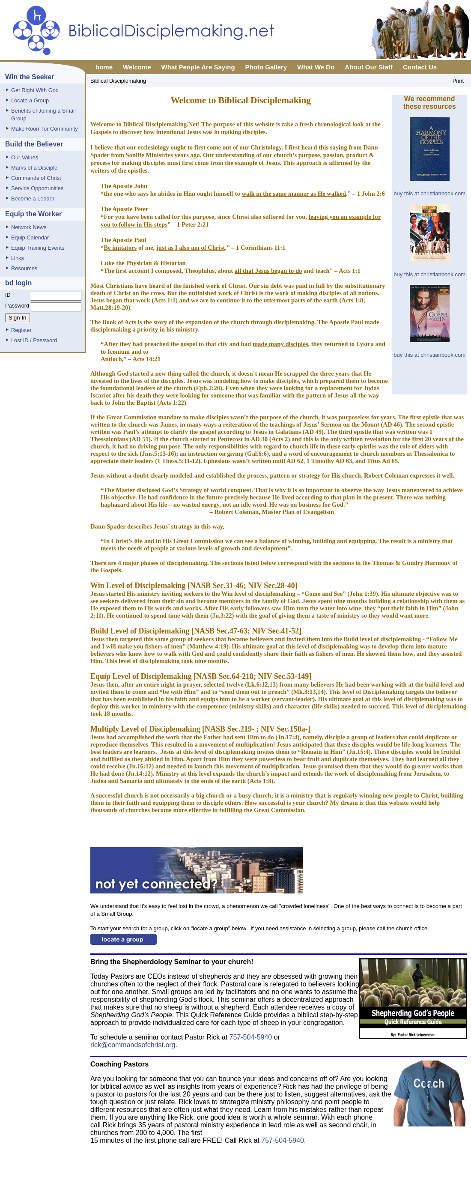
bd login (18, 283)
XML (305, 1187)
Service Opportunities (37, 188)
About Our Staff (369, 67)
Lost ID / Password (34, 340)
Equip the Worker (33, 214)
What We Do (315, 67)
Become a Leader (32, 198)
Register (21, 330)
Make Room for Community (44, 128)
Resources (24, 268)
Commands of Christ (36, 178)
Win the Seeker (29, 77)
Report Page (279, 1187)
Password (17, 305)
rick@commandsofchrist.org (133, 1045)
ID (8, 295)
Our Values (24, 157)
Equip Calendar (30, 237)
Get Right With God (35, 90)
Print (458, 81)
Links (17, 258)
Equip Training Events (38, 248)
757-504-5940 (252, 1037)
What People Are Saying (198, 67)
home (104, 67)
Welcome (137, 67)
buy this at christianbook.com (429, 193)
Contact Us (420, 67)
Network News (29, 227)
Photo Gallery (266, 67)
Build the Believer (34, 144)
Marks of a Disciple (34, 167)
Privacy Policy (240, 1187)
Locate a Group (30, 100)
